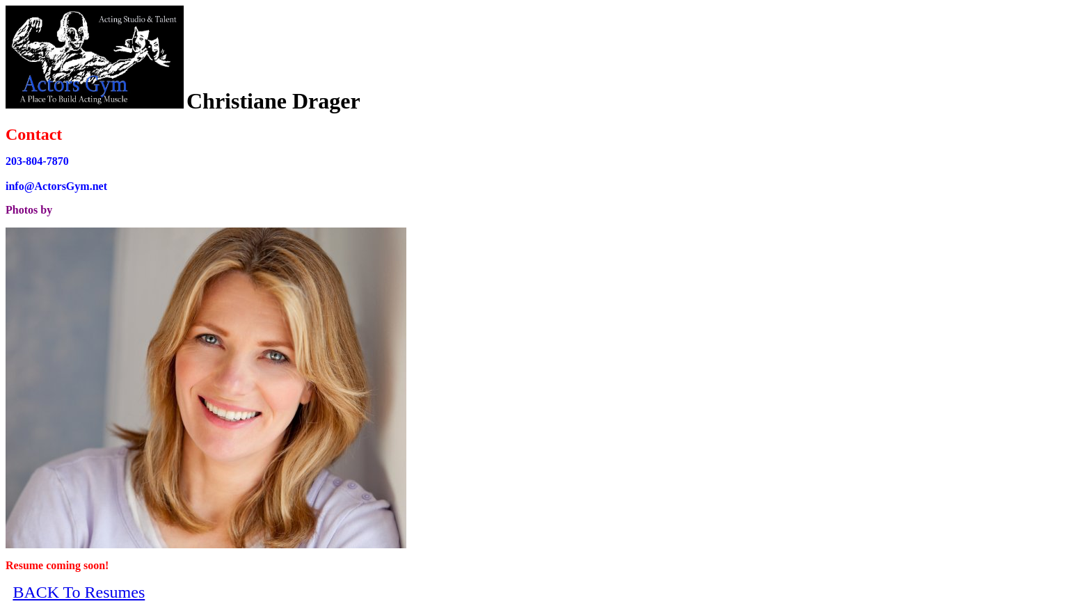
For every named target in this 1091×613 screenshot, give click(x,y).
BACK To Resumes (79, 592)
